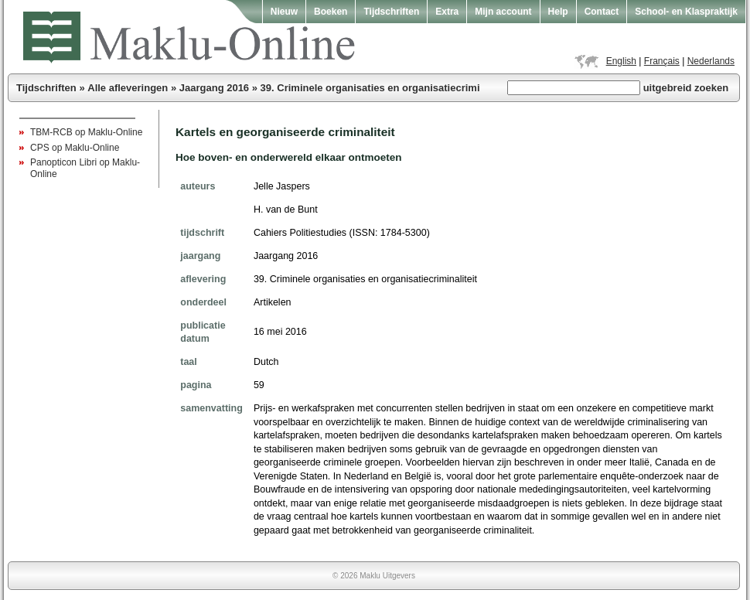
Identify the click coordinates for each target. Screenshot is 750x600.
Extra (447, 11)
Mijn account (503, 11)
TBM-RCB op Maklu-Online (86, 132)
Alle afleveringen (127, 88)
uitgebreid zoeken (686, 88)
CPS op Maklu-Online (74, 147)
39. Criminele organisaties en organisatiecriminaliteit (387, 88)
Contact (602, 11)
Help (558, 11)
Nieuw (284, 11)
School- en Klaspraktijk (686, 11)
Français (662, 61)
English (621, 61)
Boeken (330, 11)
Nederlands (711, 61)
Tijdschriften (391, 11)
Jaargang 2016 (214, 88)
